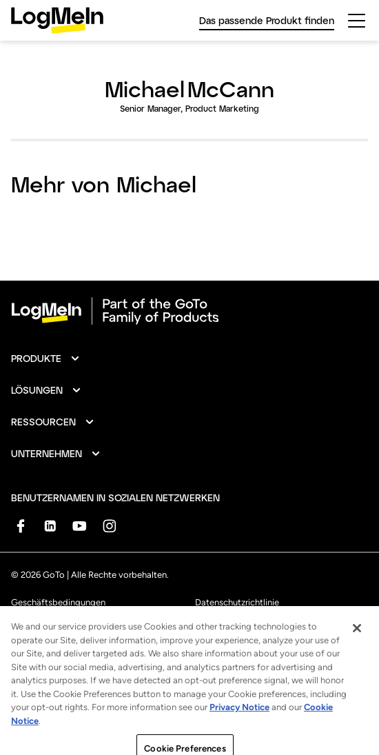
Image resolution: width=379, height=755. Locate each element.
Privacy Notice (239, 717)
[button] (46, 358)
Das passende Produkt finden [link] (266, 20)
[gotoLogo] (57, 20)
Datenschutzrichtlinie (237, 602)
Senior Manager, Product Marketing (189, 108)
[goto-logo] (189, 311)
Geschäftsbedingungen (58, 602)
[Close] (357, 638)
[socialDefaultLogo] (20, 525)
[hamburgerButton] (356, 20)
